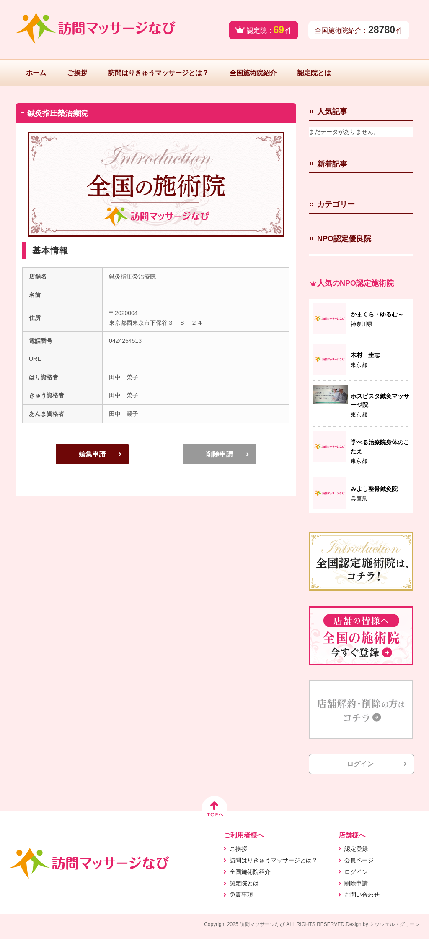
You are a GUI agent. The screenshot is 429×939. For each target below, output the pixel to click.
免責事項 (241, 894)
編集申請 (92, 454)
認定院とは (314, 72)
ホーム (36, 72)
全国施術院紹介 (253, 72)
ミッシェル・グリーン (395, 924)
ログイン (360, 763)
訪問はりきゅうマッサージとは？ (158, 72)
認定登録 (356, 848)
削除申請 (219, 454)
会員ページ (359, 860)
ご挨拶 (77, 72)
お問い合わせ (362, 894)
